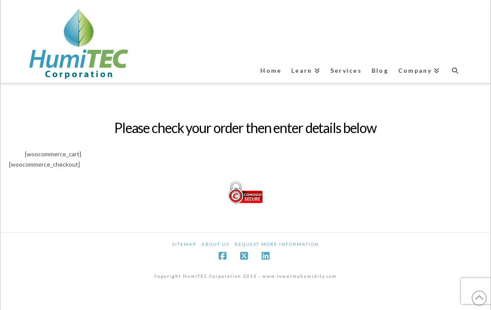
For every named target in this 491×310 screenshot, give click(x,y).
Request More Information (277, 244)
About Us (215, 244)
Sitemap (184, 244)
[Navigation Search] (455, 66)
